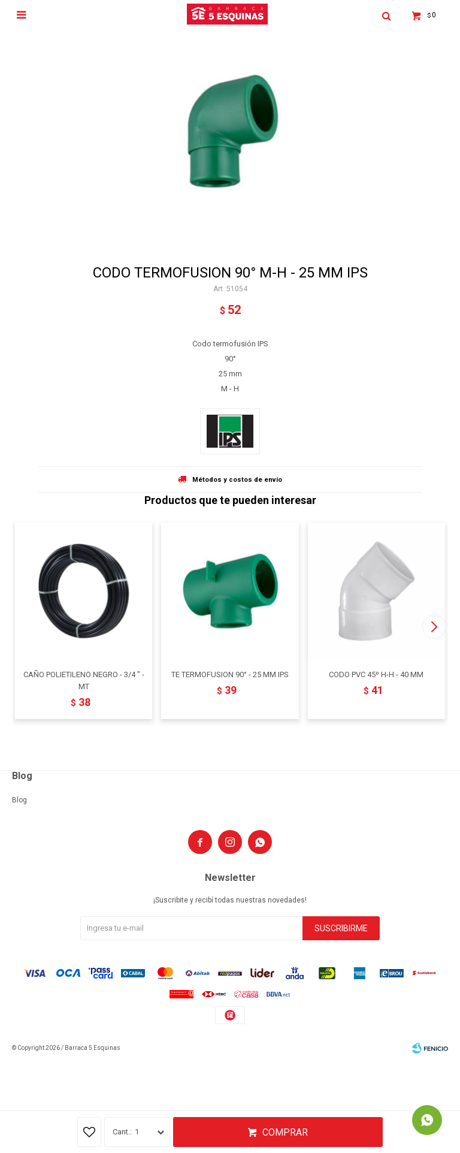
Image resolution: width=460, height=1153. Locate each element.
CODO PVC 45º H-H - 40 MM (376, 674)
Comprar (285, 1132)
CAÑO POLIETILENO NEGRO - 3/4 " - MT (83, 680)
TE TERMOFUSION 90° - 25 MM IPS (230, 674)
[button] (434, 627)
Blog (19, 800)
